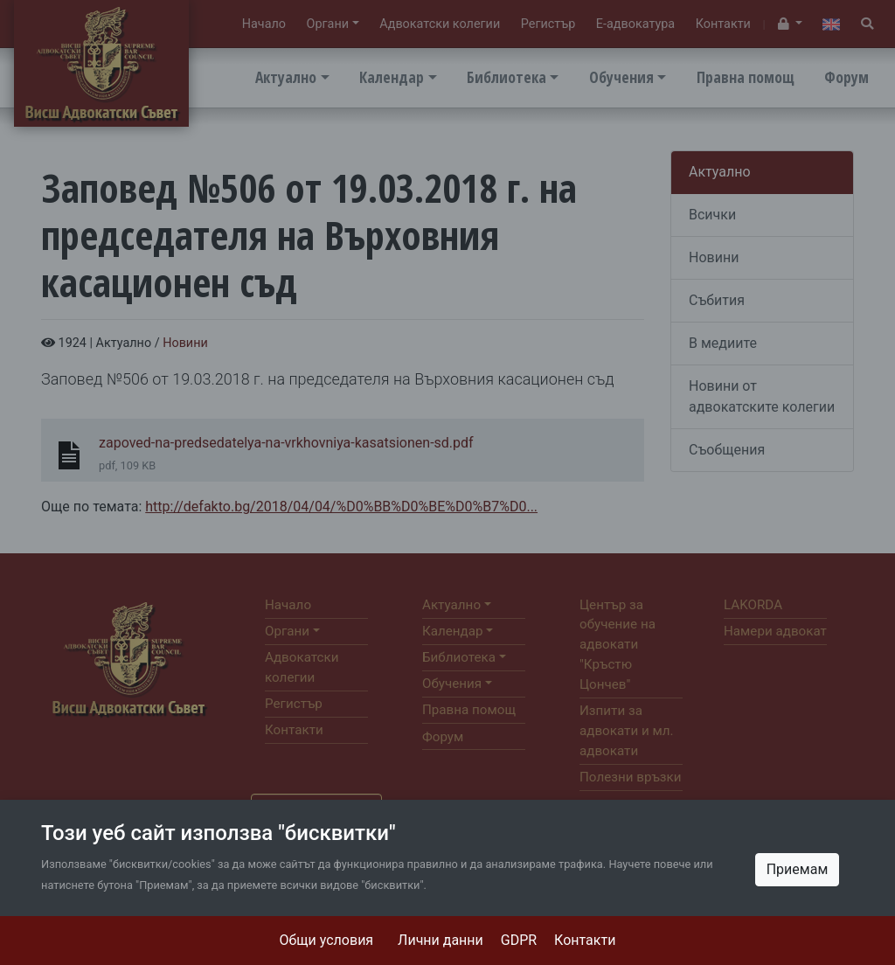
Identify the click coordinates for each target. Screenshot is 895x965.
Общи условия (327, 940)
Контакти (584, 940)
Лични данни (440, 940)
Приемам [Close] (798, 869)
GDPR (519, 940)
